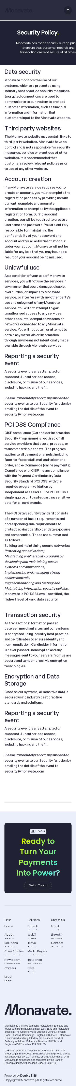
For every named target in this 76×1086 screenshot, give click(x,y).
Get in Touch (38, 885)
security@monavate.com (24, 414)
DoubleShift (28, 1075)
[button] (68, 10)
